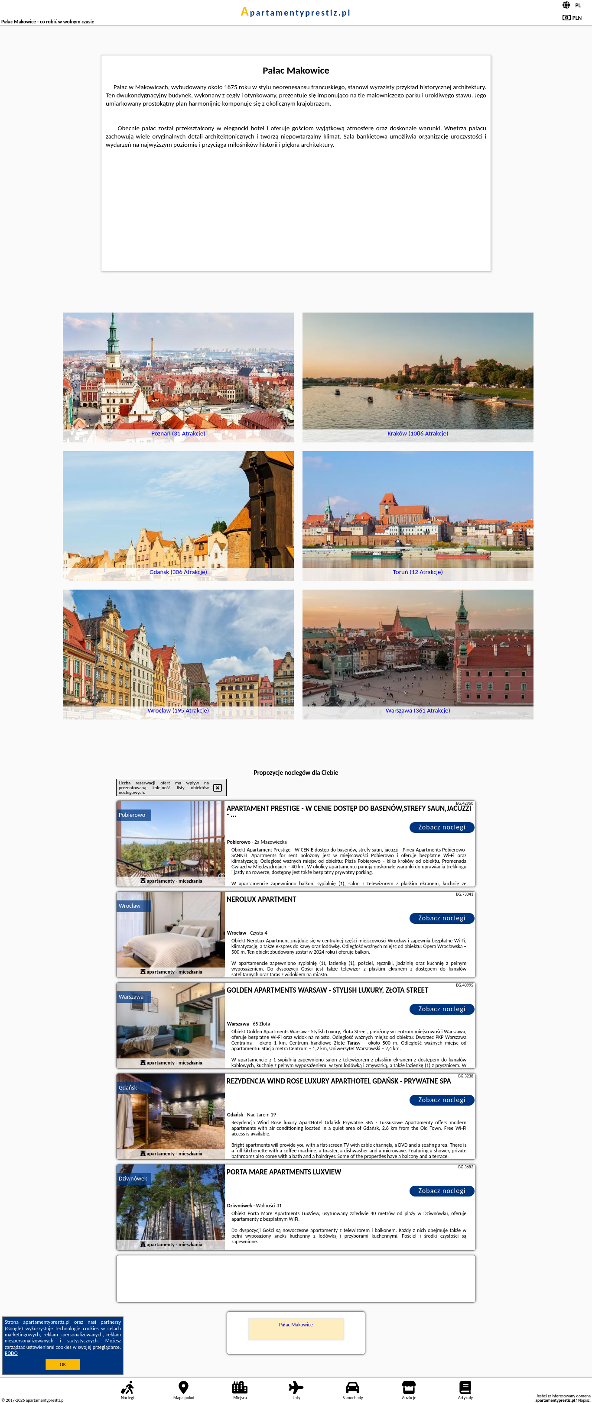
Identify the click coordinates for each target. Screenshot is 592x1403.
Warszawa (131, 996)
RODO (11, 1353)
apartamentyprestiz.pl (296, 12)
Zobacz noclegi (442, 827)
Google (14, 1329)
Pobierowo (132, 815)
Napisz (584, 1400)
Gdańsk (128, 1087)
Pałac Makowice (296, 1325)
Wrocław (129, 906)
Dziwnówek (133, 1178)
